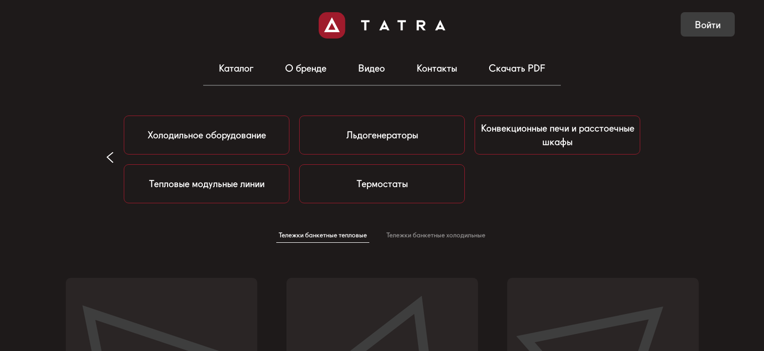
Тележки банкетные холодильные (435, 235)
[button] (110, 157)
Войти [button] (708, 25)
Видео (371, 68)
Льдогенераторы (382, 135)
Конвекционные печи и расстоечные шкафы (557, 135)
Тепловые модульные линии (207, 184)
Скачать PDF (517, 68)
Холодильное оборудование (207, 135)
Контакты (437, 68)
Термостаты (382, 184)
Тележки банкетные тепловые (323, 235)
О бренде (305, 68)
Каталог (236, 68)
